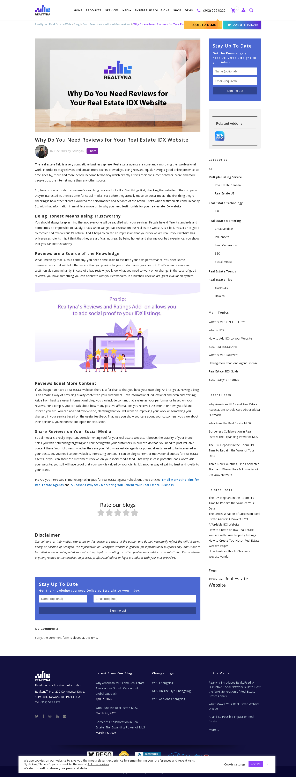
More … (214, 730)
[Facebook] (45, 716)
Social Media (223, 262)
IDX (217, 211)
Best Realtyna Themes (224, 380)
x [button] (267, 764)
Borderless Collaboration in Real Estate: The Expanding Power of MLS (120, 724)
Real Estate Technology (226, 203)
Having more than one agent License (233, 363)
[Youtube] (59, 716)
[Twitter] (38, 716)
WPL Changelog (162, 683)
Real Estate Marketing (225, 221)
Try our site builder (242, 25)
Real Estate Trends (222, 271)
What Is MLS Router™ (223, 355)
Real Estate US (224, 193)
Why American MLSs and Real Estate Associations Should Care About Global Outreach (234, 409)
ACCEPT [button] (255, 764)
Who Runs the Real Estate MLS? (230, 423)
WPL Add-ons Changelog (168, 699)
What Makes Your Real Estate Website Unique (234, 706)
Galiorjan (78, 151)
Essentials (221, 288)
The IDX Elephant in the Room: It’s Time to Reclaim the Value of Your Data (231, 450)
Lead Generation (226, 245)
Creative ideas (224, 229)
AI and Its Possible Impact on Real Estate (231, 719)
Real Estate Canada (228, 185)
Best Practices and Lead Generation (107, 24)
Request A (203, 25)
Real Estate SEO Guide (223, 371)
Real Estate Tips (220, 279)
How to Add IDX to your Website (230, 338)
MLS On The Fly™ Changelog (171, 691)
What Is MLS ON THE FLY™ (227, 322)
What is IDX (216, 330)
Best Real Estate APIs (223, 347)
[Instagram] (52, 716)
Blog (77, 24)
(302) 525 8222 (214, 10)
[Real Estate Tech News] (64, 716)
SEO (217, 253)
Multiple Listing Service (225, 177)
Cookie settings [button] (234, 764)
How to (220, 296)
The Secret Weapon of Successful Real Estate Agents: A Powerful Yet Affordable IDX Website (234, 519)
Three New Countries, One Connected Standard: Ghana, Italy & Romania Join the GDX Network (234, 469)
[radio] (101, 513)
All (210, 169)
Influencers (222, 237)
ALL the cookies (98, 764)
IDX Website (216, 579)
